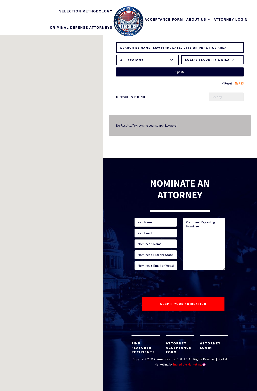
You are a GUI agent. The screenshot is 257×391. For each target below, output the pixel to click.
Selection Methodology (85, 11)
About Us (196, 19)
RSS (241, 83)
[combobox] (212, 59)
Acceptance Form (164, 19)
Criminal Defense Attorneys (81, 27)
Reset (228, 83)
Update (180, 72)
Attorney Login (231, 19)
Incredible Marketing (187, 364)
